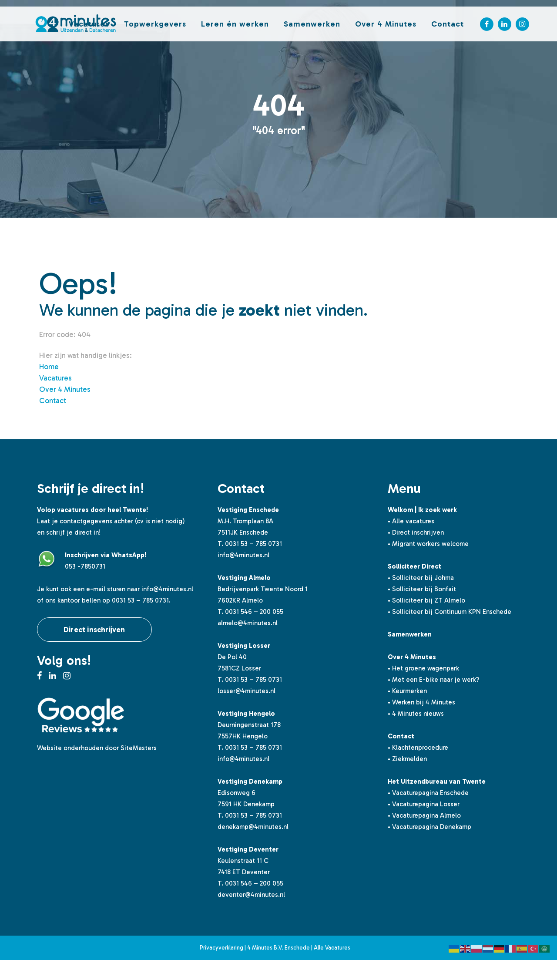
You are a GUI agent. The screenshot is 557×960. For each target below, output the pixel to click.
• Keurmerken (407, 691)
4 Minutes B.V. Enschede (278, 947)
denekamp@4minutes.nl (253, 827)
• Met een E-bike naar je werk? (433, 680)
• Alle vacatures (411, 521)
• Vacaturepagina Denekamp (429, 827)
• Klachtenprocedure (418, 747)
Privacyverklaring (221, 947)
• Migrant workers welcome (428, 544)
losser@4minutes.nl (246, 691)
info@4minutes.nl (167, 589)
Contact (52, 400)
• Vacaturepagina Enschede (428, 793)
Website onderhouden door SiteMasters (97, 748)
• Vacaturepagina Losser (424, 804)
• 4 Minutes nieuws (416, 713)
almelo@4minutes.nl (248, 623)
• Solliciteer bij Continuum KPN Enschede (449, 612)
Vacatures (55, 378)
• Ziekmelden (407, 759)
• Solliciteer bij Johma (421, 578)
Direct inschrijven (94, 629)
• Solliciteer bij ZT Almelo (426, 600)
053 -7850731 (85, 566)
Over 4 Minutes (65, 389)
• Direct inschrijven (416, 532)
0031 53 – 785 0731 (253, 544)
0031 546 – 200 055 (254, 612)
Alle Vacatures (332, 947)
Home (49, 366)
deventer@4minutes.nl (251, 895)
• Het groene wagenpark (423, 668)
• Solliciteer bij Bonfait (422, 589)
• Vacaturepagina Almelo (424, 815)
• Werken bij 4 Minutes (421, 702)
